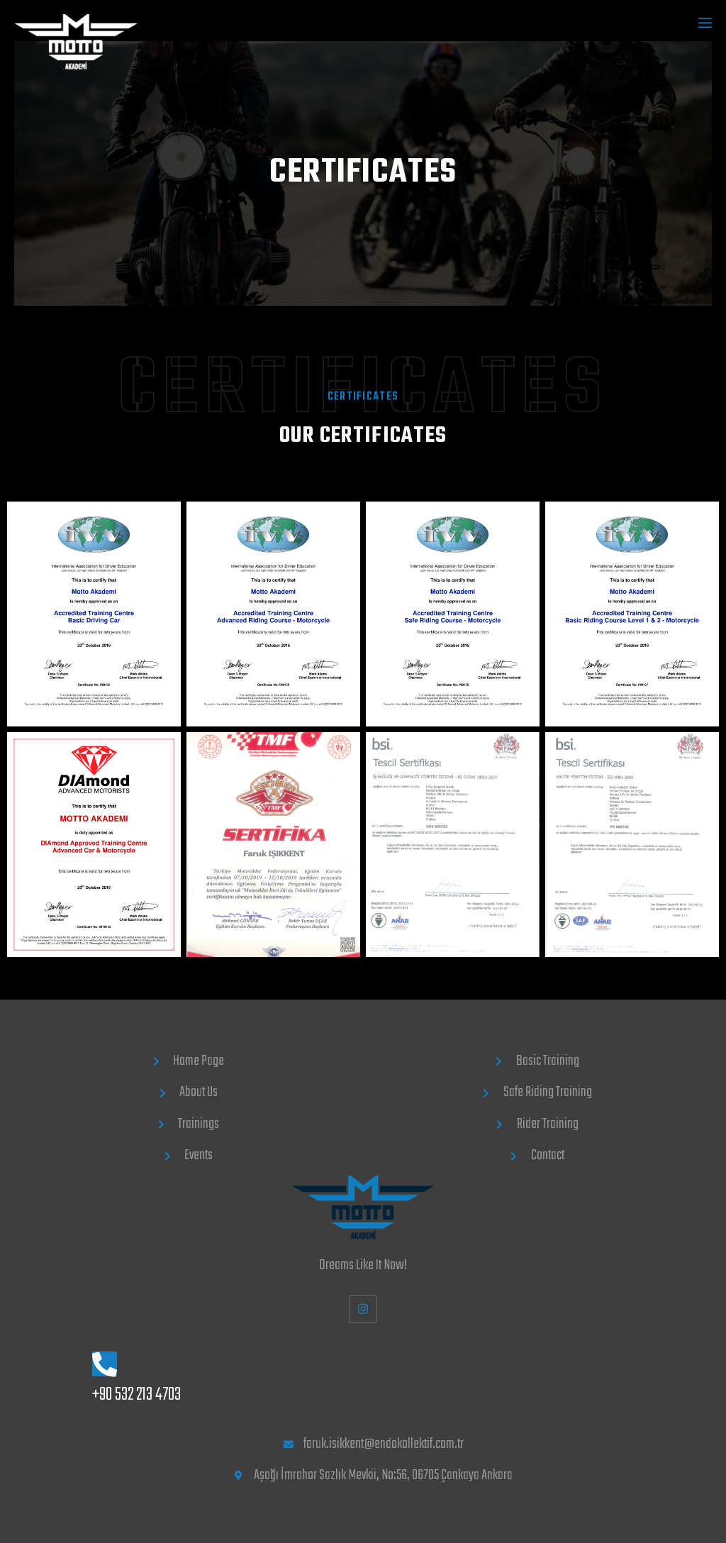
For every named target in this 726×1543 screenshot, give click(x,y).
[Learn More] (366, 1379)
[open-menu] (704, 24)
